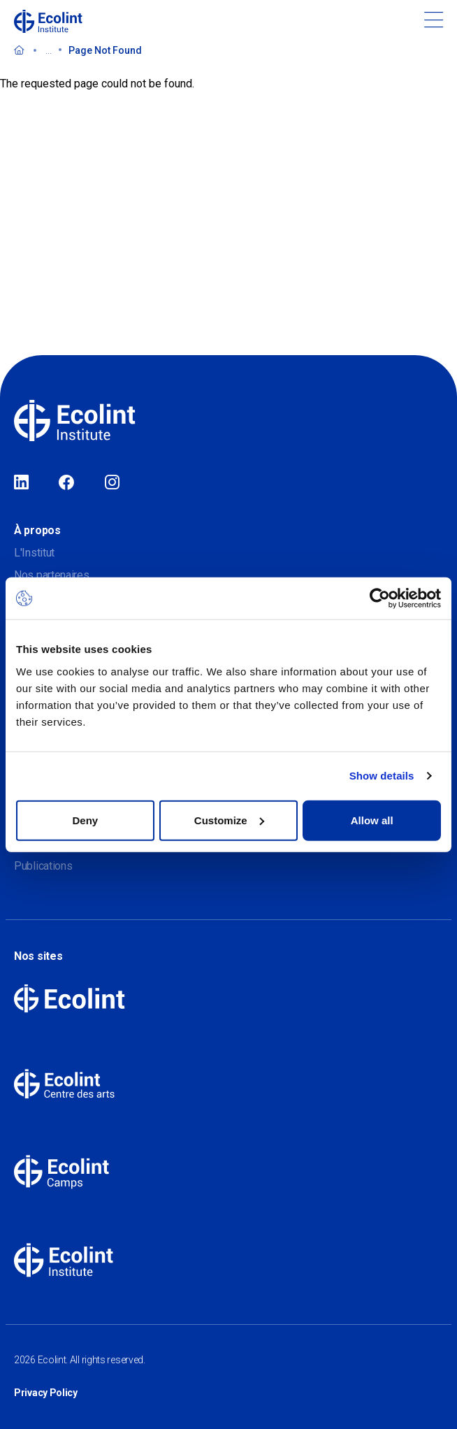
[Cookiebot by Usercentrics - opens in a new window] (380, 598)
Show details (381, 776)
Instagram (112, 483)
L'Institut (34, 552)
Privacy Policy (46, 1392)
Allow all (372, 820)
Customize (229, 820)
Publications (43, 866)
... (48, 50)
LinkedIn (21, 483)
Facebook (66, 483)
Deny (85, 820)
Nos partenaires (51, 575)
